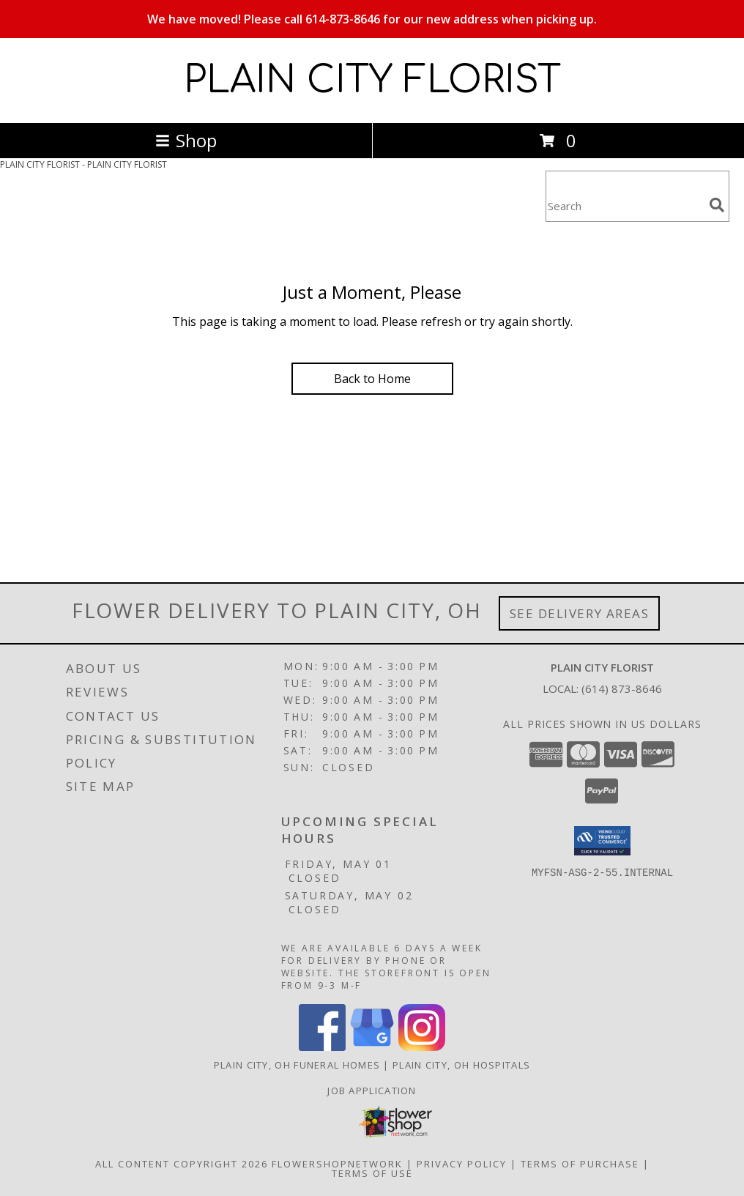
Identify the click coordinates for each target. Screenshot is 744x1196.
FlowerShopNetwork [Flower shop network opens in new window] (337, 1163)
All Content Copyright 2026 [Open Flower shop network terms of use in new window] (181, 1163)
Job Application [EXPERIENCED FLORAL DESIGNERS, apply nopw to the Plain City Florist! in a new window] (372, 1090)
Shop (186, 140)
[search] (717, 205)
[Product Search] (624, 205)
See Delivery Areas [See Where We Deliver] (580, 613)
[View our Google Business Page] (372, 1047)
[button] (602, 840)
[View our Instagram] (421, 1047)
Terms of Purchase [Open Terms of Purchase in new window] (580, 1163)
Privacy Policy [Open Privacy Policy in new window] (462, 1163)
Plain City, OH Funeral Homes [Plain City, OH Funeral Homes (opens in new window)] (297, 1064)
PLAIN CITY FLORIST (372, 80)
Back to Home (372, 379)
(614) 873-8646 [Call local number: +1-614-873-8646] (621, 688)
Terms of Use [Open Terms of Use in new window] (372, 1173)
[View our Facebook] (322, 1047)
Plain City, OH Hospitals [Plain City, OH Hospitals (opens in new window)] (461, 1064)
